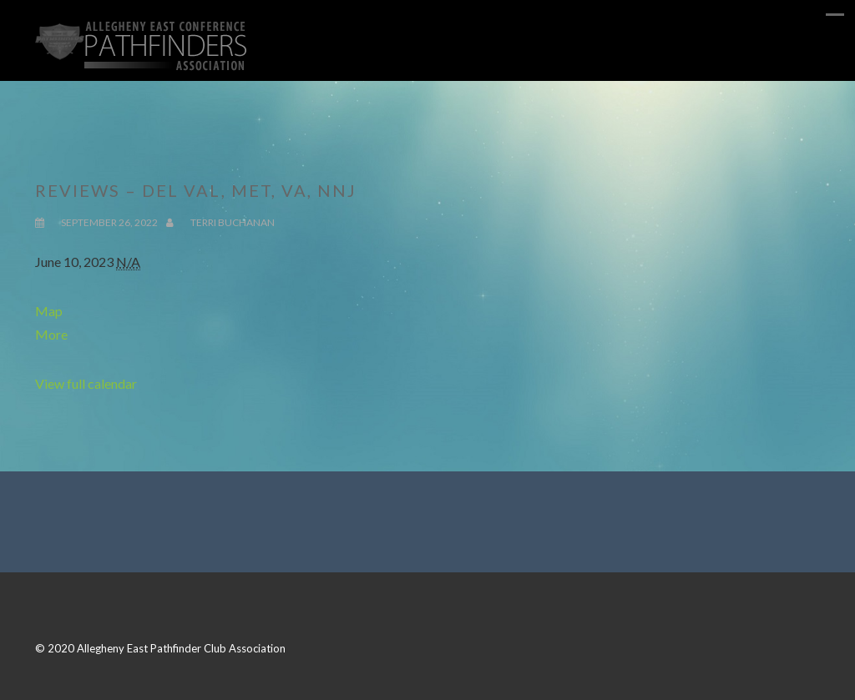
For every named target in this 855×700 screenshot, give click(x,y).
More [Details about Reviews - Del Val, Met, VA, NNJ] (51, 334)
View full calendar (86, 383)
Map (49, 311)
